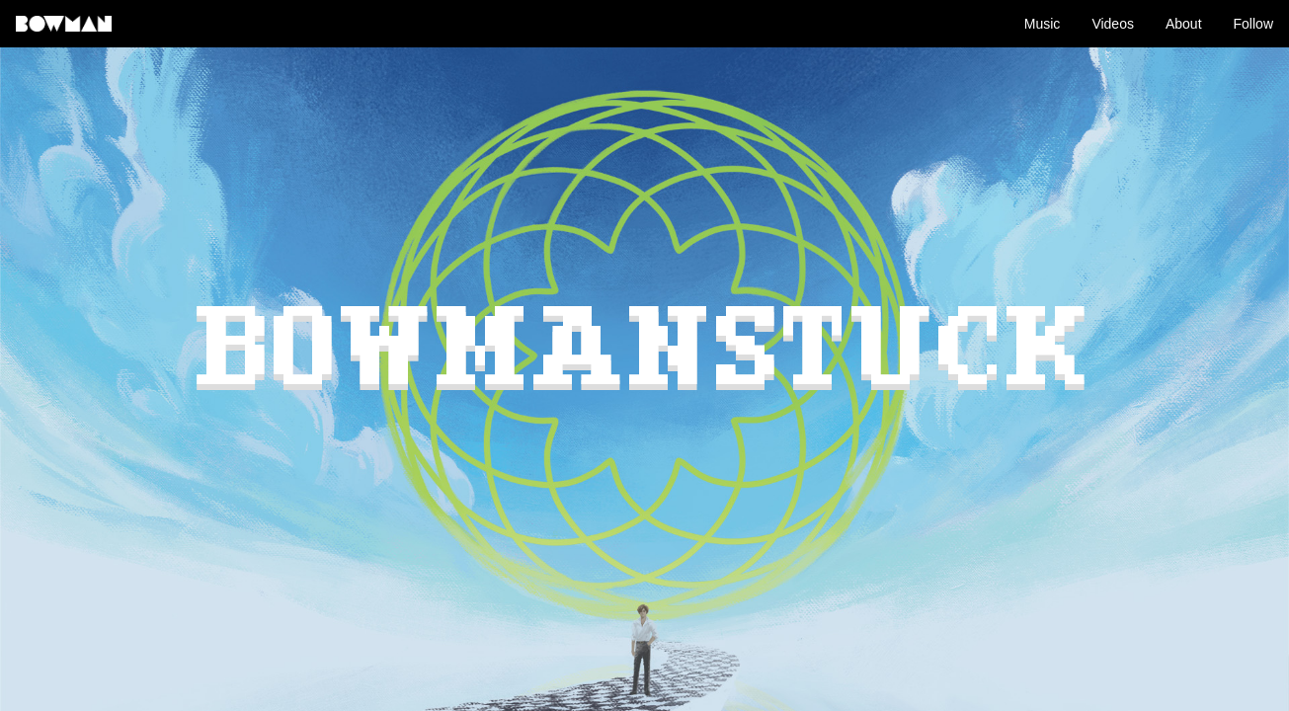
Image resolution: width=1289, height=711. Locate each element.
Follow (1253, 24)
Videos (1112, 24)
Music (1042, 24)
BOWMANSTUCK (645, 355)
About (1184, 24)
